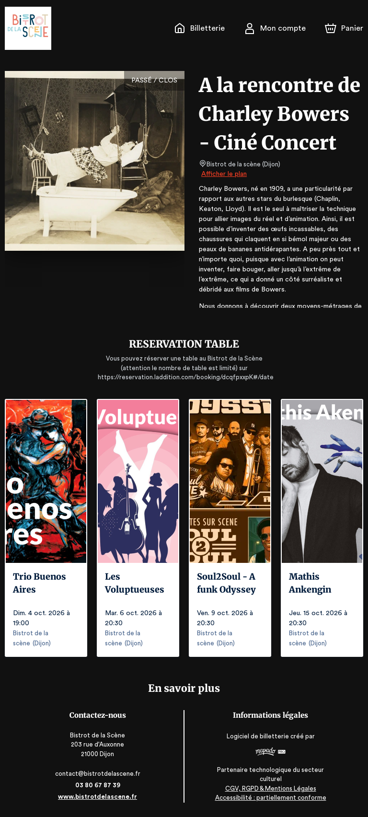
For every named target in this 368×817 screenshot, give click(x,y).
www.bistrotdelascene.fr (100, 796)
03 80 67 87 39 (99, 785)
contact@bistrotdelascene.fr (99, 773)
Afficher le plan (223, 174)
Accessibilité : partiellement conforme (268, 797)
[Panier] (344, 28)
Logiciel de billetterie (256, 736)
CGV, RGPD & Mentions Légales (268, 788)
